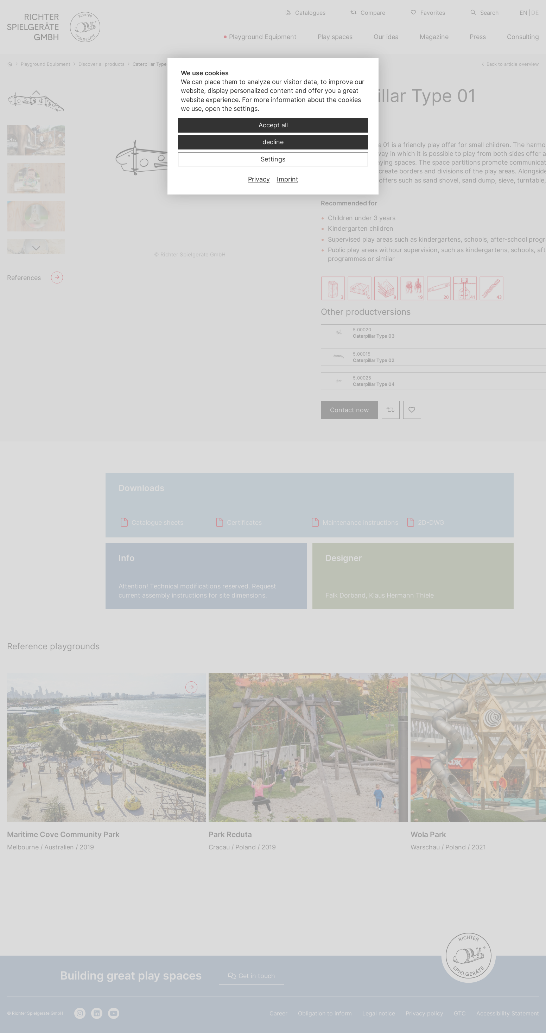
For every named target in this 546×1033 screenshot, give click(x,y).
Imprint (287, 179)
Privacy (259, 179)
